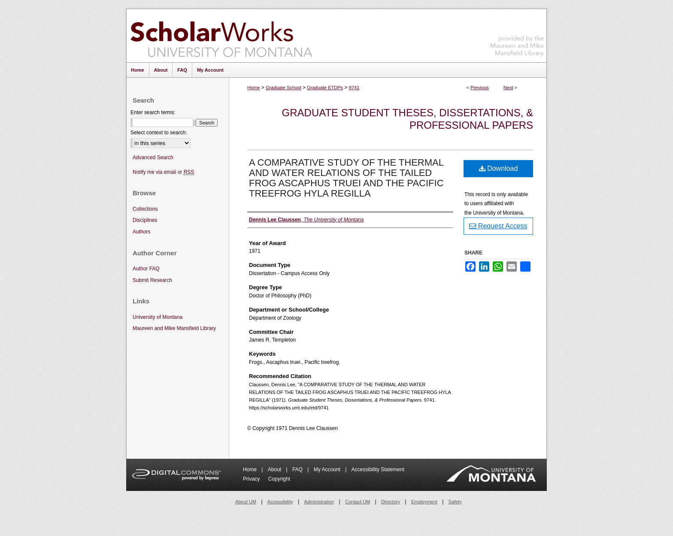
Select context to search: (158, 133)
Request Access (498, 226)
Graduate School (283, 87)
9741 (354, 87)
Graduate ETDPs (325, 87)
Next (508, 87)
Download (498, 168)
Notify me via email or (163, 172)
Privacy (252, 479)
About (275, 469)
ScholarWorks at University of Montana (221, 35)
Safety (455, 501)
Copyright (279, 479)
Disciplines (145, 220)
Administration (319, 501)
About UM (245, 501)
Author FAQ (146, 269)
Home (253, 87)
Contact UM (357, 501)
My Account (328, 469)
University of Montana (157, 317)
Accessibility (280, 501)
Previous (479, 87)
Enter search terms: (153, 112)
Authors (141, 232)
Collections (145, 209)
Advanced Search (153, 157)
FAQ (298, 469)
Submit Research (152, 280)
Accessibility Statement (378, 469)
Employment (424, 501)
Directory (390, 501)
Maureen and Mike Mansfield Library (517, 34)
